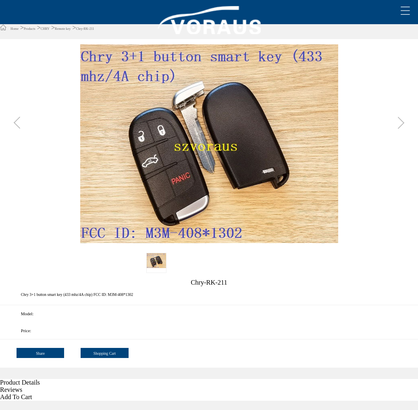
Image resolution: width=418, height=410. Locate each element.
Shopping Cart (105, 353)
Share (40, 353)
